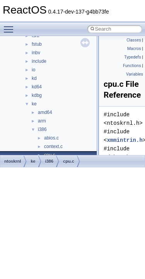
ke (34, 104)
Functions (132, 65)
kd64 (37, 87)
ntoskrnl (12, 161)
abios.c (51, 138)
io (33, 69)
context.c (53, 146)
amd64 (45, 112)
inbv (36, 52)
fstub (37, 44)
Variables (134, 74)
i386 (42, 129)
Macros (134, 48)
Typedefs (132, 57)
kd (34, 78)
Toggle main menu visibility (10, 26)
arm (42, 121)
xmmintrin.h (124, 140)
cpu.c (68, 161)
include (39, 61)
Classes (133, 40)
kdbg (37, 95)
